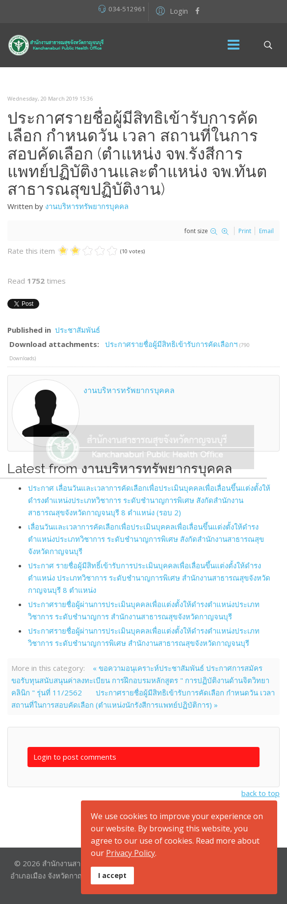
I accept (112, 875)
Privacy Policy (130, 853)
